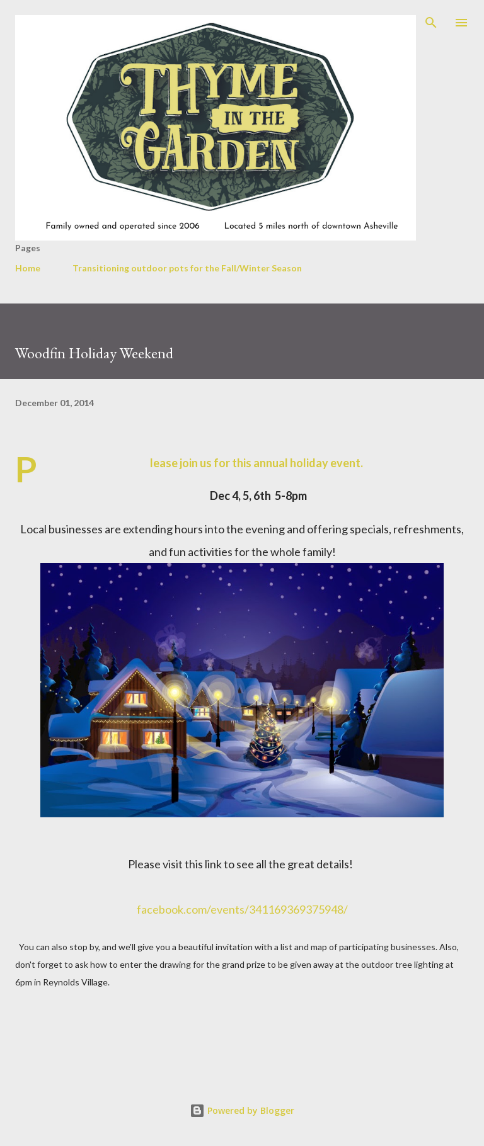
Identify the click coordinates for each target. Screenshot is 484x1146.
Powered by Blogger (242, 1110)
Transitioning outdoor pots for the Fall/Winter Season (187, 268)
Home (27, 268)
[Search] (431, 22)
